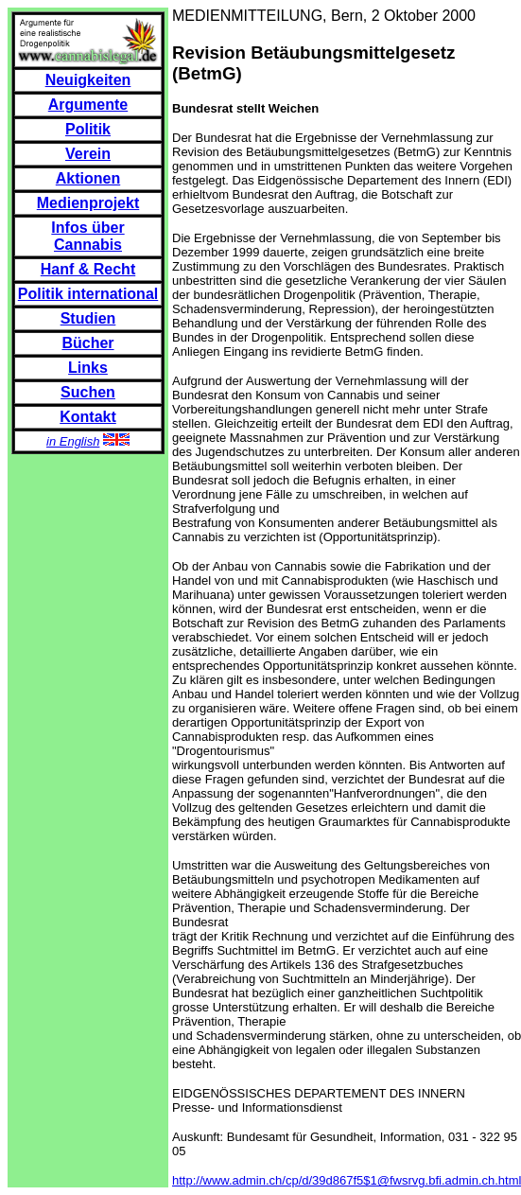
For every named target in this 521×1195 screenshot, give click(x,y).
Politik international (88, 294)
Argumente (88, 105)
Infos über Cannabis (87, 236)
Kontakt (88, 417)
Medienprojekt (88, 203)
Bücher (87, 343)
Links (88, 368)
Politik (88, 129)
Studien (88, 318)
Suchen (88, 392)
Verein (88, 154)
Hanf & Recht (88, 269)
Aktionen (88, 178)
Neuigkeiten (88, 80)
